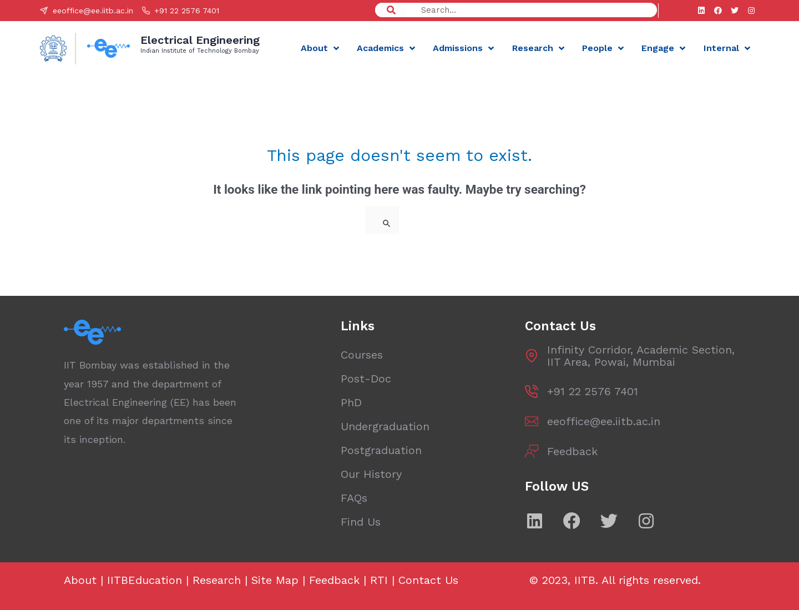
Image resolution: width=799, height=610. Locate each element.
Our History (371, 474)
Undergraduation (385, 426)
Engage (663, 48)
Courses (362, 354)
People (603, 48)
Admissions (463, 48)
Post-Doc (366, 378)
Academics (386, 48)
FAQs (354, 498)
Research (538, 48)
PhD (351, 402)
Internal (727, 48)
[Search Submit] (387, 223)
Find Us (361, 521)
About (320, 48)
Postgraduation (381, 450)
